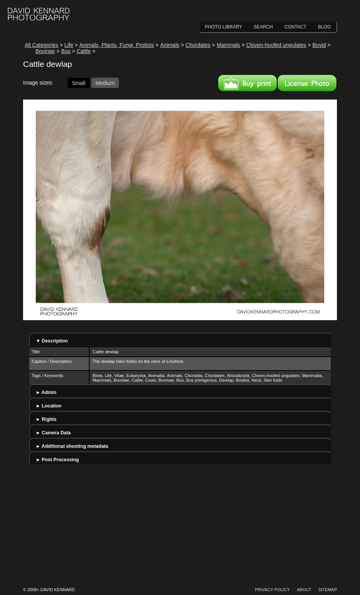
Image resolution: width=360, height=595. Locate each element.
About (304, 589)
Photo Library (223, 27)
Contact (296, 27)
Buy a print (247, 83)
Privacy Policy (272, 589)
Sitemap (327, 589)
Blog (324, 27)
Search (263, 27)
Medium (105, 83)
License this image (307, 83)
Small (78, 83)
